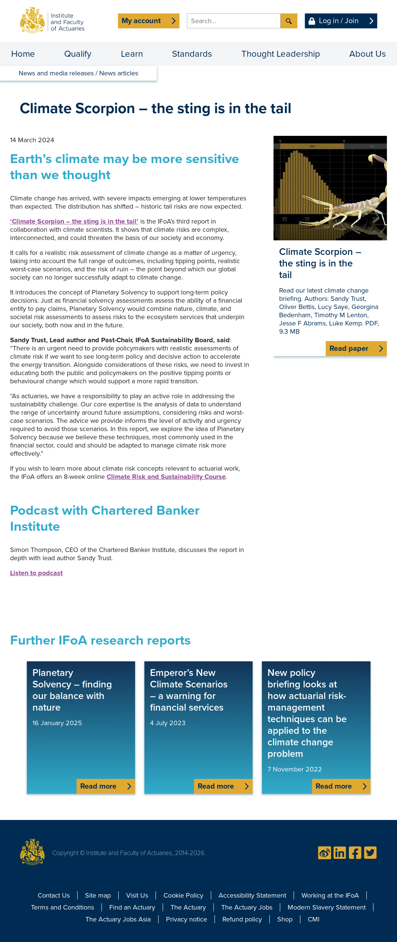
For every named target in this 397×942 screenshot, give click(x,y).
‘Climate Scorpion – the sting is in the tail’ (74, 221)
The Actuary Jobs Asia (118, 919)
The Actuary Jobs (246, 907)
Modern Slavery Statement (327, 907)
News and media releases (56, 73)
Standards (192, 54)
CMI (313, 919)
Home (23, 54)
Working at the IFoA (330, 895)
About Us (367, 54)
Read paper (348, 348)
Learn (132, 54)
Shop (285, 919)
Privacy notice (186, 919)
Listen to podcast (36, 573)
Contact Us (54, 895)
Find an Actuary (132, 907)
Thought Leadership (280, 54)
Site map (98, 895)
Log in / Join (339, 20)
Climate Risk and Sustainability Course (166, 476)
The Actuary (188, 907)
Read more (98, 786)
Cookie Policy (183, 895)
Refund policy (242, 919)
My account (141, 20)
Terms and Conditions (62, 907)
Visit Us (137, 895)
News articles (118, 73)
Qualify (77, 54)
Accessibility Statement (252, 895)
